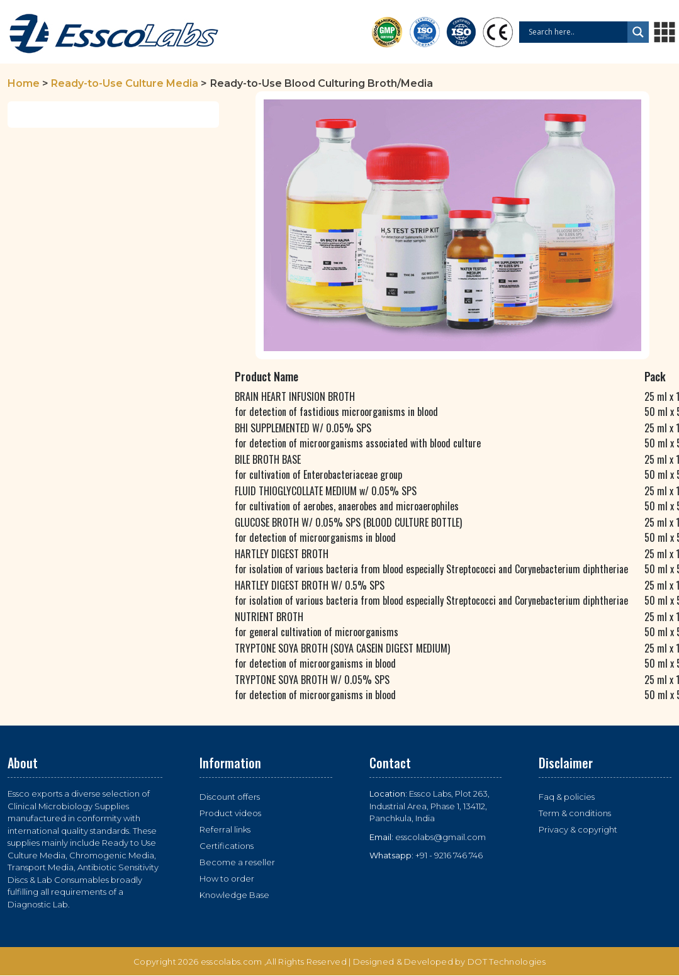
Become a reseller (237, 862)
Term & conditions (575, 813)
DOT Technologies (507, 961)
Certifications (226, 846)
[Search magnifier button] (638, 32)
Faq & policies (567, 797)
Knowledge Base (234, 895)
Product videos (230, 813)
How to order (226, 878)
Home (24, 83)
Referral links (224, 829)
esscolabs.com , (234, 961)
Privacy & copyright (578, 829)
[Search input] (576, 32)
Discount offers (229, 797)
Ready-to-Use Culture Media (124, 83)
